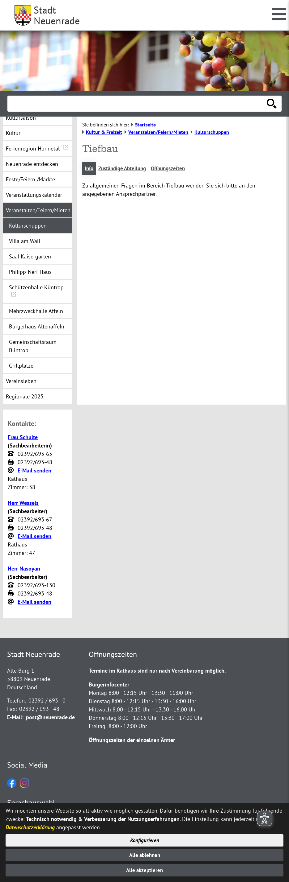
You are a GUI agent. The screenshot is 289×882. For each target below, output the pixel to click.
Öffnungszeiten (174, 168)
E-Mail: (15, 717)
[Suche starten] (272, 104)
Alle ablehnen (144, 854)
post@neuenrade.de (50, 717)
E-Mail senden (34, 470)
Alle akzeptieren (144, 870)
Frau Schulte (23, 437)
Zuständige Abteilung (125, 168)
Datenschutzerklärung (30, 825)
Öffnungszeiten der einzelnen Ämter (132, 740)
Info (89, 168)
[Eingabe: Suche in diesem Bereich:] (138, 103)
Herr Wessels (23, 502)
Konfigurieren (144, 839)
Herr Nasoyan (24, 568)
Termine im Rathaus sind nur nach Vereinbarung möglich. (157, 670)
